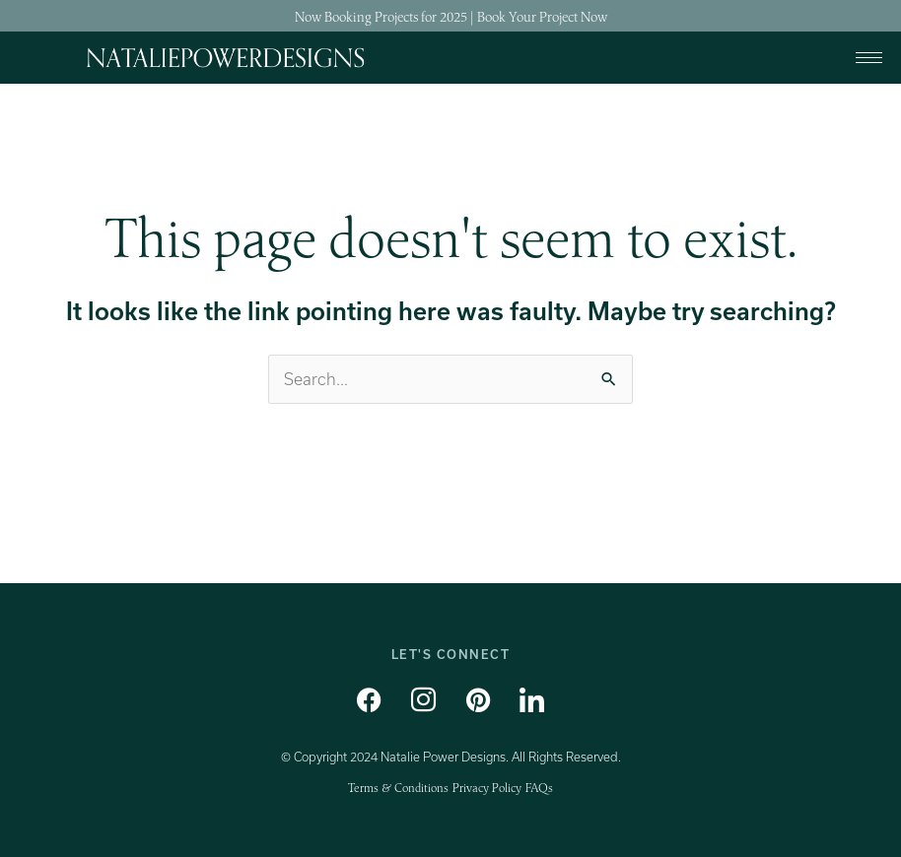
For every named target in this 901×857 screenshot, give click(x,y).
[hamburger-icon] (869, 57)
